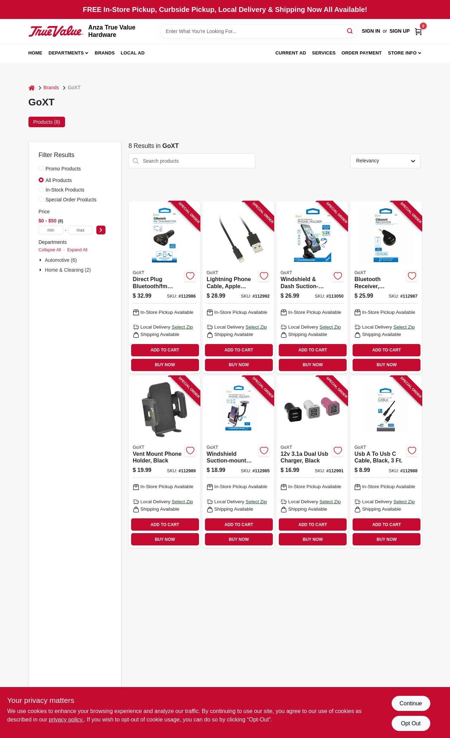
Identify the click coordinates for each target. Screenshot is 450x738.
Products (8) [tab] (46, 122)
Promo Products (63, 168)
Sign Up (400, 31)
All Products (59, 180)
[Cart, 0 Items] (418, 31)
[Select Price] (100, 230)
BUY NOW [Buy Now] (165, 364)
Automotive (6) (61, 260)
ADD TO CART (164, 350)
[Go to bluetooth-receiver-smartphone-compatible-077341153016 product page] (386, 287)
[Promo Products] (41, 168)
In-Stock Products (65, 190)
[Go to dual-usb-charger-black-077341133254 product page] (312, 462)
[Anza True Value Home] (56, 31)
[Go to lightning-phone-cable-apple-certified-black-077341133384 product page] (238, 287)
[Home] (31, 87)
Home (35, 53)
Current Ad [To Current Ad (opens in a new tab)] (290, 53)
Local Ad (132, 53)
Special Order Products (71, 199)
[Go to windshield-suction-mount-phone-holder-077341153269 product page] (238, 462)
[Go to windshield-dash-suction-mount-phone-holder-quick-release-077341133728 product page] (312, 287)
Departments (66, 53)
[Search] (350, 31)
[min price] (51, 230)
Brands (105, 53)
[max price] (80, 230)
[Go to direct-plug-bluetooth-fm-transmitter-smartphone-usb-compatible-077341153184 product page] (164, 287)
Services (324, 53)
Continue (410, 703)
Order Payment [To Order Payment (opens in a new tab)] (361, 53)
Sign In (371, 31)
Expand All (77, 249)
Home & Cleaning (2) (68, 270)
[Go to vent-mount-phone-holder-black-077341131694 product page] (164, 462)
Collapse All (50, 249)
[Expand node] (41, 260)
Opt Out (410, 723)
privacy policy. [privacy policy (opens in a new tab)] (66, 720)
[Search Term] (258, 31)
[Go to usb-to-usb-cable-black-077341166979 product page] (386, 462)
